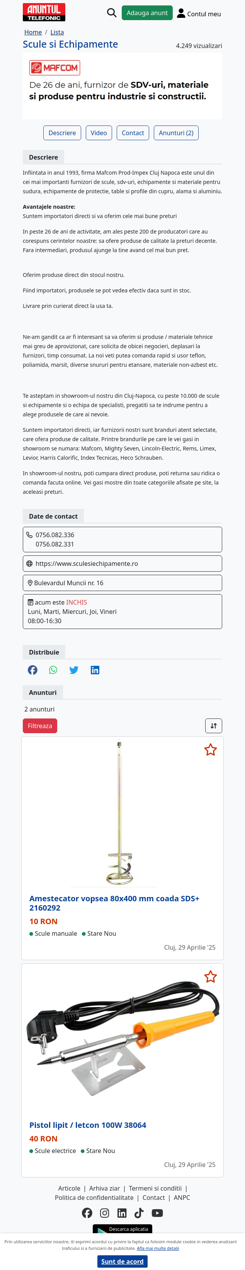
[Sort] (213, 725)
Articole (69, 1188)
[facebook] (87, 1213)
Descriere (62, 133)
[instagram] (104, 1213)
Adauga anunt (147, 13)
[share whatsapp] (53, 671)
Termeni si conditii (155, 1188)
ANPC (182, 1197)
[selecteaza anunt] (210, 749)
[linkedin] (122, 1213)
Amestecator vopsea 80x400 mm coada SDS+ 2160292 (114, 903)
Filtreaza (40, 726)
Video (99, 133)
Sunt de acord (122, 1261)
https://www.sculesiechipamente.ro (87, 563)
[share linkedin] (95, 671)
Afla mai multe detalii (158, 1248)
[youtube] (157, 1213)
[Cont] (199, 13)
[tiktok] (139, 1213)
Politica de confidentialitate (94, 1197)
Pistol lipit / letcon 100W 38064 (87, 1125)
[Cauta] (112, 13)
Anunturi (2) (176, 133)
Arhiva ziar (104, 1188)
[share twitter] (74, 671)
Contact (133, 133)
